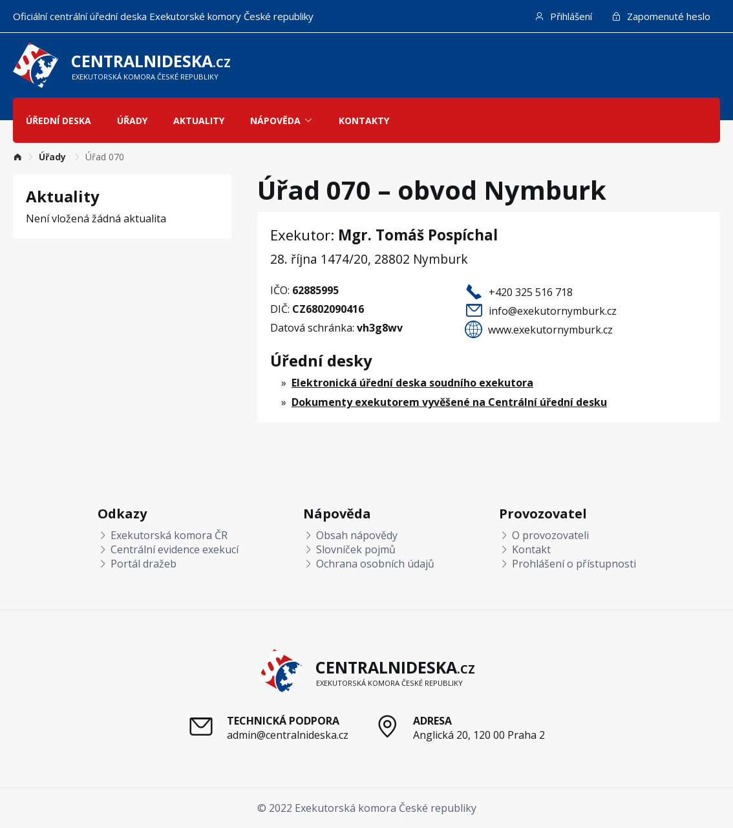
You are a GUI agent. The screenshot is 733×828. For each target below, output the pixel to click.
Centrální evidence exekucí (168, 549)
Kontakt (525, 549)
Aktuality (198, 120)
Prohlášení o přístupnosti (567, 564)
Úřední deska (58, 120)
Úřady (132, 120)
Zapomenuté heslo (660, 16)
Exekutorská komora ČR (163, 535)
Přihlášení (563, 16)
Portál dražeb (137, 564)
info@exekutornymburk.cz (553, 311)
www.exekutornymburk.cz (550, 330)
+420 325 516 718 (531, 292)
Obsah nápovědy (350, 535)
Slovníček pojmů (349, 549)
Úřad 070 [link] (104, 157)
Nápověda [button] (281, 120)
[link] (17, 157)
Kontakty (364, 120)
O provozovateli (544, 535)
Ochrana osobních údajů (368, 564)
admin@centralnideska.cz (287, 735)
